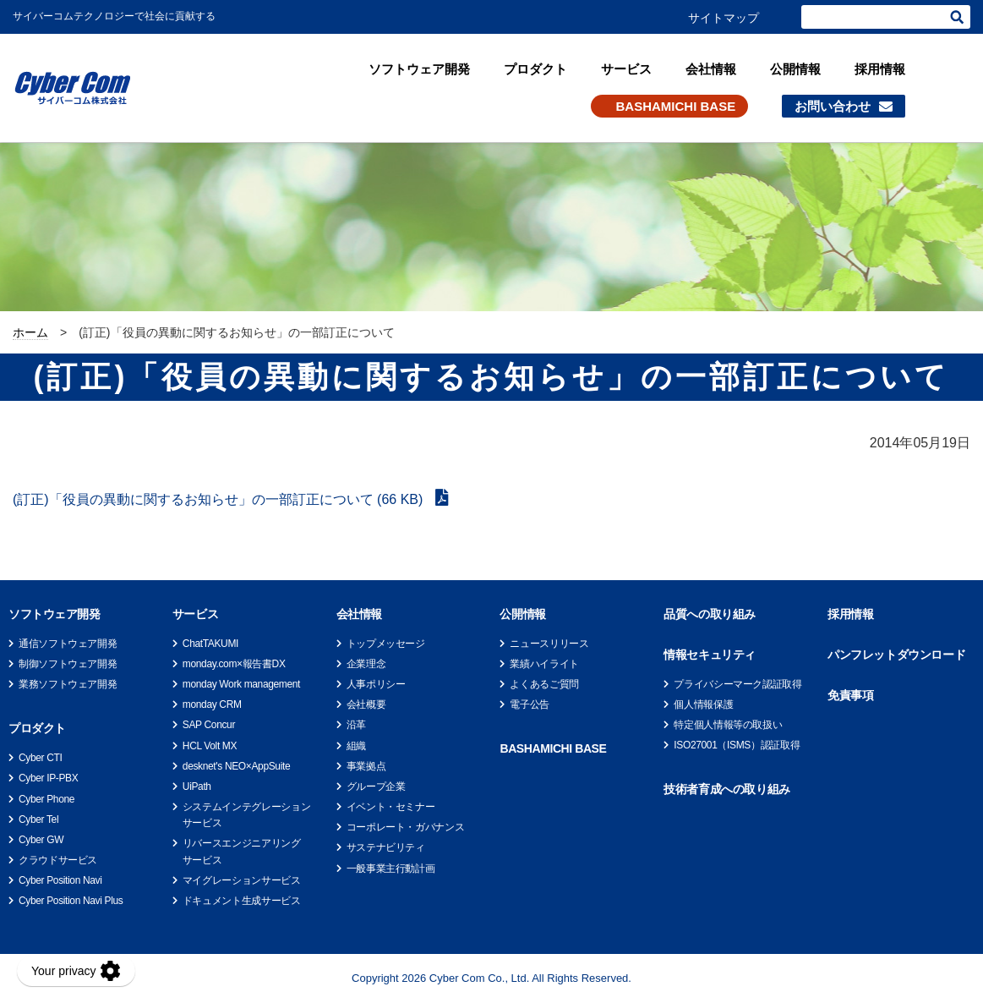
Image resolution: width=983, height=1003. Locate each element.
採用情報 (880, 69)
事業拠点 (366, 766)
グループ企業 (376, 786)
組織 (356, 746)
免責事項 (850, 695)
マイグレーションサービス (242, 880)
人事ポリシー (376, 684)
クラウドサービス (58, 860)
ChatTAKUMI (210, 643)
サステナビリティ (386, 847)
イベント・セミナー (391, 807)
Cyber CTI (40, 758)
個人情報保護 (703, 704)
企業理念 (366, 664)
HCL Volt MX (210, 746)
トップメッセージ (386, 643)
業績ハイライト (544, 664)
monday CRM (212, 704)
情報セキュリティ (710, 654)
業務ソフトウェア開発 (68, 684)
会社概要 (366, 704)
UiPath (197, 786)
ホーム (30, 332)
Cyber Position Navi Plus (71, 901)
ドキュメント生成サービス (242, 901)
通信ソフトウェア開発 (68, 643)
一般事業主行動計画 (391, 868)
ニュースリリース (549, 643)
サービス (626, 69)
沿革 (356, 725)
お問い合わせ (833, 106)
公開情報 (795, 69)
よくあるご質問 (544, 684)
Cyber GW (41, 840)
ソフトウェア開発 (419, 69)
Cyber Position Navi (60, 880)
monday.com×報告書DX (234, 664)
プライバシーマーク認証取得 (737, 684)
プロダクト (535, 69)
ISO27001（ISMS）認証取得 (737, 745)
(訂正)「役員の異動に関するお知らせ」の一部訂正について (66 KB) (220, 499)
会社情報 (710, 69)
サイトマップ (723, 18)
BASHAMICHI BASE (676, 106)
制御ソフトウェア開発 (68, 664)
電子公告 (529, 704)
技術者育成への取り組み (726, 789)
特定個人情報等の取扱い (728, 725)
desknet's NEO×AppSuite (236, 766)
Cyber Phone (46, 799)
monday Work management (241, 684)
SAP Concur (209, 725)
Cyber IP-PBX (48, 778)
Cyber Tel (38, 819)
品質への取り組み (710, 614)
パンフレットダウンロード (896, 654)
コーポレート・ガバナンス (406, 827)
